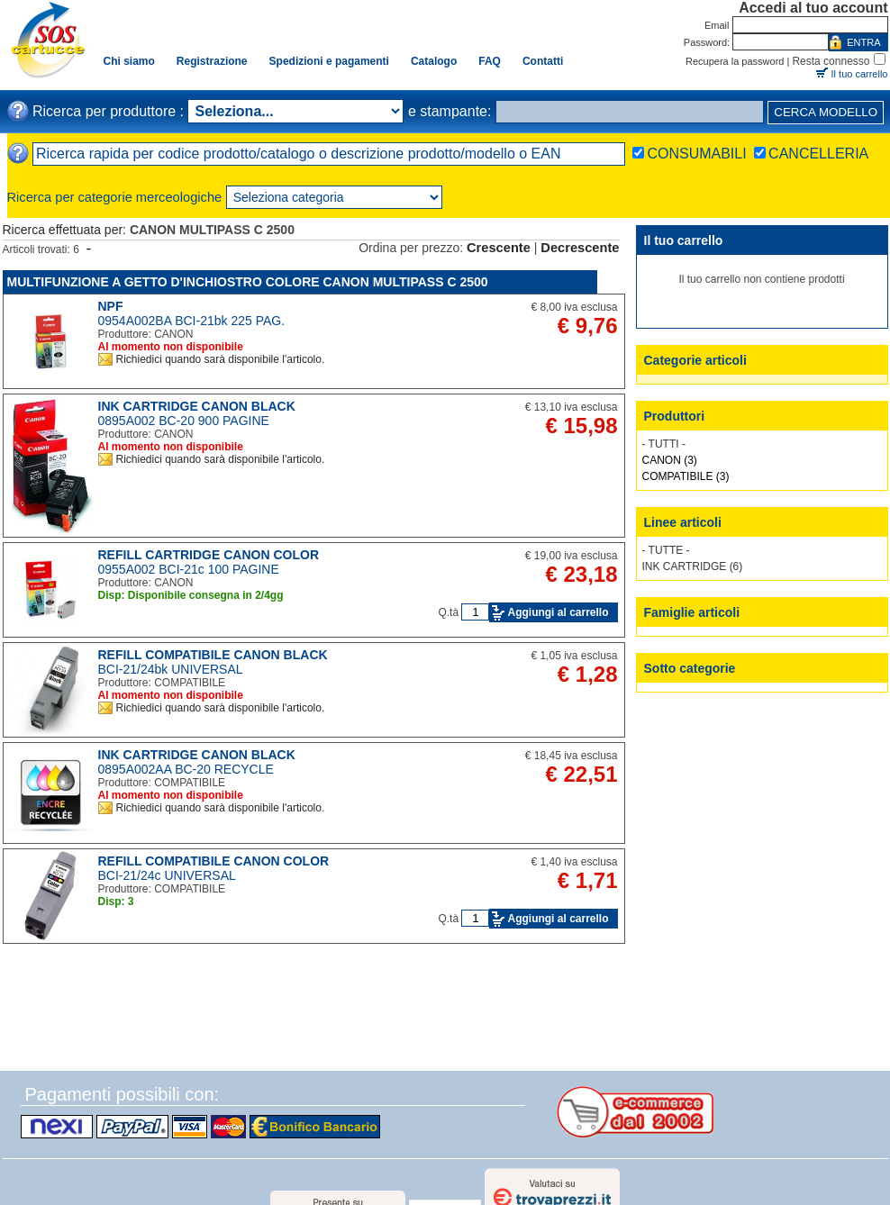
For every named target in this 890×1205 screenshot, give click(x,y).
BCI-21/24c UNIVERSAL (167, 875)
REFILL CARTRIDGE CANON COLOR (209, 555)
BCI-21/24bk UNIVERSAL (170, 669)
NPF (110, 306)
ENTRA (863, 42)
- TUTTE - (666, 550)
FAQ (489, 61)
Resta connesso (830, 61)
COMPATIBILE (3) (686, 476)
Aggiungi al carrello (557, 612)
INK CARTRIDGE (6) (692, 566)
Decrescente (579, 247)
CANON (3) (669, 460)
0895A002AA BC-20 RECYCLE (186, 769)
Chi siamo (129, 61)
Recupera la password (735, 61)
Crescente (499, 247)
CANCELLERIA (818, 153)
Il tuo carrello (859, 73)
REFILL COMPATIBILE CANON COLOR (214, 861)
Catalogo (434, 61)
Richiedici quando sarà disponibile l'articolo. (220, 359)
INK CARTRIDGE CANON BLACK (196, 406)
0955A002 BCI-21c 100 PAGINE (188, 569)
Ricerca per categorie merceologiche (114, 197)
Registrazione (212, 61)
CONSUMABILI (696, 153)
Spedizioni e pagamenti (329, 61)
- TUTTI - (664, 444)
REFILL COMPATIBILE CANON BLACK (213, 655)
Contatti (542, 61)
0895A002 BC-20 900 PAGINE (183, 420)
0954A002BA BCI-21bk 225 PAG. (192, 320)
